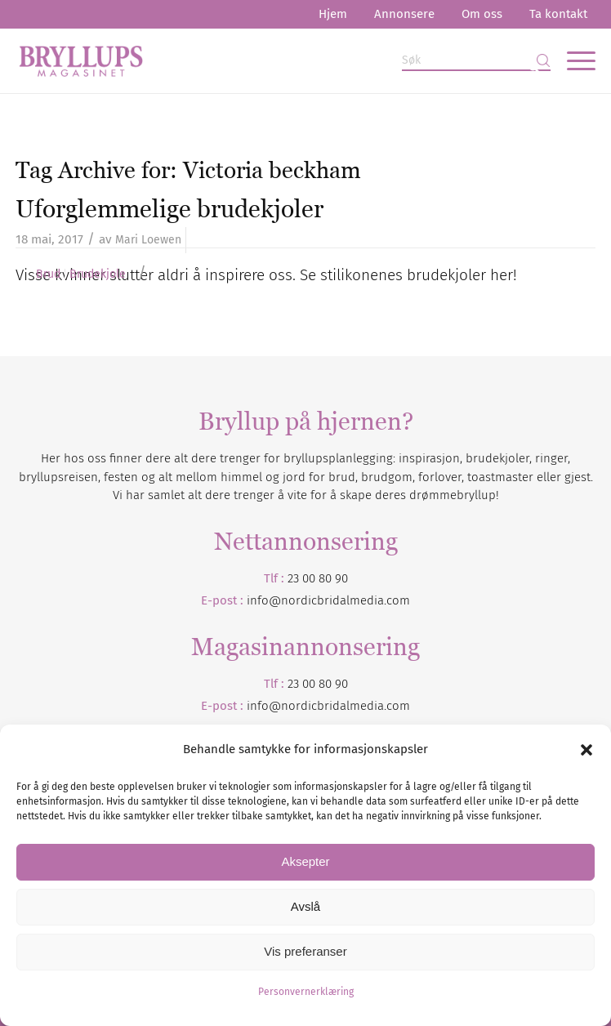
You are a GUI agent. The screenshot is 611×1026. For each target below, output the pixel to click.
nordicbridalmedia (332, 705)
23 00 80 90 (318, 578)
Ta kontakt (558, 14)
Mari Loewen (148, 240)
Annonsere (404, 14)
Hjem (333, 14)
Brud (48, 274)
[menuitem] (332, 14)
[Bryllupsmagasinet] (247, 60)
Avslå (305, 906)
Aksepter (305, 861)
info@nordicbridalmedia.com (328, 600)
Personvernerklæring (306, 991)
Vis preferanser (305, 951)
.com (397, 705)
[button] (586, 750)
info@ (264, 705)
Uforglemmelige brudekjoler (169, 208)
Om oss (482, 14)
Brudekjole (97, 274)
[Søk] (476, 61)
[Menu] (573, 60)
